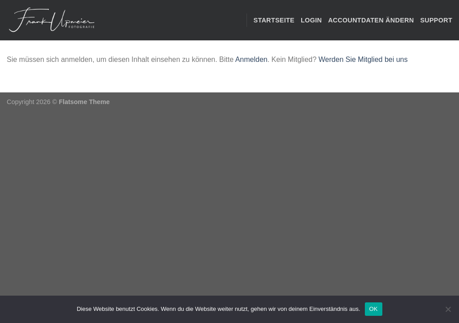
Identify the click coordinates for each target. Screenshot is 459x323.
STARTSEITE (274, 20)
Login (311, 20)
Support (436, 20)
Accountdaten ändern (371, 20)
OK (373, 309)
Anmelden (251, 59)
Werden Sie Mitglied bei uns (363, 59)
